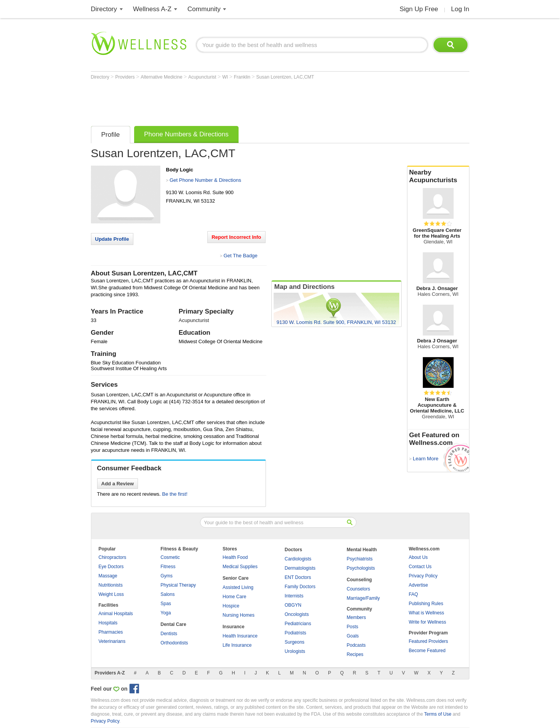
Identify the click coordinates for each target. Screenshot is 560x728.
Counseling (359, 579)
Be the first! (175, 494)
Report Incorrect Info (236, 237)
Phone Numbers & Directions (186, 134)
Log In (460, 9)
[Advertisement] (231, 101)
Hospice (231, 606)
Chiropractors (112, 557)
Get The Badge (240, 255)
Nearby (438, 176)
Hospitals (108, 623)
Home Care (234, 596)
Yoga (166, 613)
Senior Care (236, 578)
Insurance (234, 626)
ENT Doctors (298, 577)
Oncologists (297, 614)
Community (203, 9)
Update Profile (112, 239)
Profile (110, 134)
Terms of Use (437, 714)
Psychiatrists (360, 559)
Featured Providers (428, 641)
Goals (353, 636)
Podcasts (356, 645)
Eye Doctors (111, 566)
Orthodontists (174, 643)
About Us (418, 557)
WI (225, 77)
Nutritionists (111, 585)
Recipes (355, 654)
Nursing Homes (239, 615)
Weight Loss (111, 594)
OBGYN (293, 605)
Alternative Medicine (162, 77)
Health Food (235, 557)
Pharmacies (111, 632)
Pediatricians (298, 623)
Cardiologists (298, 559)
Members (356, 617)
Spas (166, 603)
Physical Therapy (178, 585)
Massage (108, 576)
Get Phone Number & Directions (205, 180)
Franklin (243, 77)
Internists (294, 596)
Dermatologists (300, 568)
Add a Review (117, 483)
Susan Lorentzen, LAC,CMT (285, 77)
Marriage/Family (363, 598)
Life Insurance (237, 645)
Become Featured (427, 650)
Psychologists (361, 568)
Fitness (168, 566)
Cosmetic (170, 557)
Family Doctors (300, 586)
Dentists (169, 633)
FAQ (413, 594)
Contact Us (420, 566)
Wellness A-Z (152, 9)
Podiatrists (295, 633)
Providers (125, 77)
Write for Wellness (427, 622)
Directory (104, 9)
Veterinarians (112, 641)
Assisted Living (238, 587)
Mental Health (362, 549)
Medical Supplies (240, 566)
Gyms (167, 576)
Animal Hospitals (116, 613)
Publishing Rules (426, 603)
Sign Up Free (419, 9)
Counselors (358, 589)
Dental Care (174, 624)
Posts (352, 626)
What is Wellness (426, 613)
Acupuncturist (203, 77)
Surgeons (294, 642)
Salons (168, 594)
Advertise (418, 585)
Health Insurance (240, 636)
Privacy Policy (423, 576)
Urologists (295, 651)
